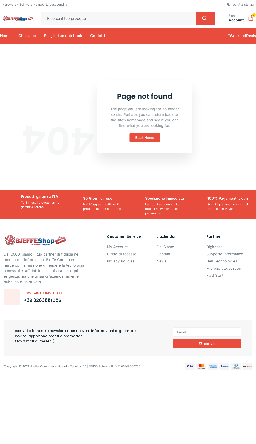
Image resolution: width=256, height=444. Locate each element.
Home (5, 35)
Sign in (233, 15)
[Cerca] (205, 19)
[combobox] (118, 19)
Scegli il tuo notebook (63, 35)
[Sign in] (223, 17)
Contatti (97, 35)
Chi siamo (27, 35)
